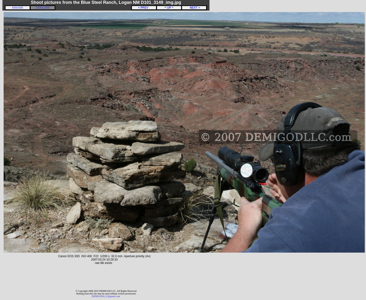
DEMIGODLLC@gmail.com (106, 296)
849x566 (17, 7)
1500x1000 (42, 7)
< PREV (144, 7)
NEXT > (194, 7)
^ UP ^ (169, 7)
